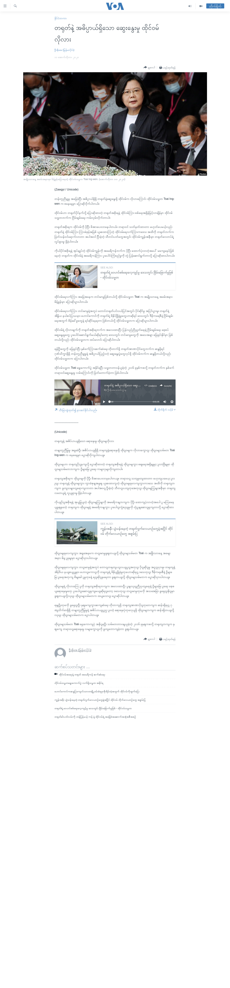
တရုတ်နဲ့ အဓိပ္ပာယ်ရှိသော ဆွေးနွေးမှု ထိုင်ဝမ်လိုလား (132, 385)
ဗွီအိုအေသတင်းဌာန (116, 389)
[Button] (149, 67)
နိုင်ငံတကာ (60, 18)
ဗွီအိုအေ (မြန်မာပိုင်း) (64, 50)
